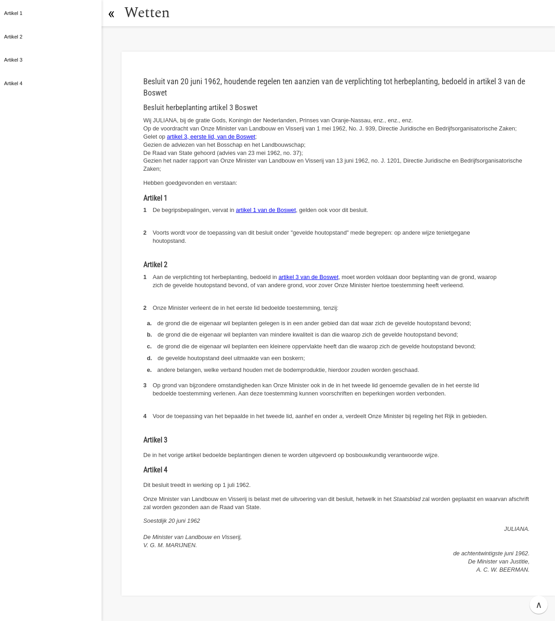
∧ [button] (539, 605)
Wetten (147, 13)
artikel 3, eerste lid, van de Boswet (211, 136)
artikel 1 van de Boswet (266, 210)
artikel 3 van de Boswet (308, 277)
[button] (111, 13)
